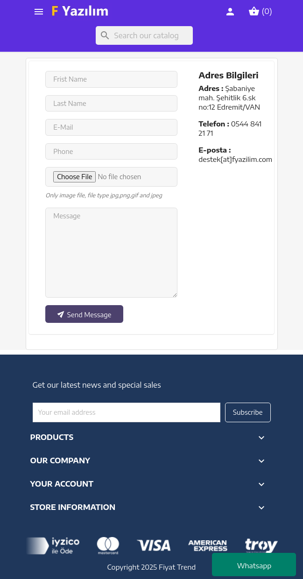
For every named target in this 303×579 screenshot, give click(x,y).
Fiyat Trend (177, 567)
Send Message (84, 313)
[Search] (144, 35)
